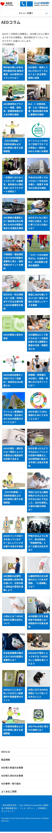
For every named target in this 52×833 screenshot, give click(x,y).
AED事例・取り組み (11, 783)
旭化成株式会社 (9, 805)
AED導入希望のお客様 (12, 767)
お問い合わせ (30, 3)
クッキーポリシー (27, 808)
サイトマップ (7, 811)
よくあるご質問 (8, 791)
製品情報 (5, 759)
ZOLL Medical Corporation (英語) (33, 805)
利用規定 (42, 808)
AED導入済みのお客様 (12, 775)
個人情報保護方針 (9, 808)
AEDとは (5, 751)
